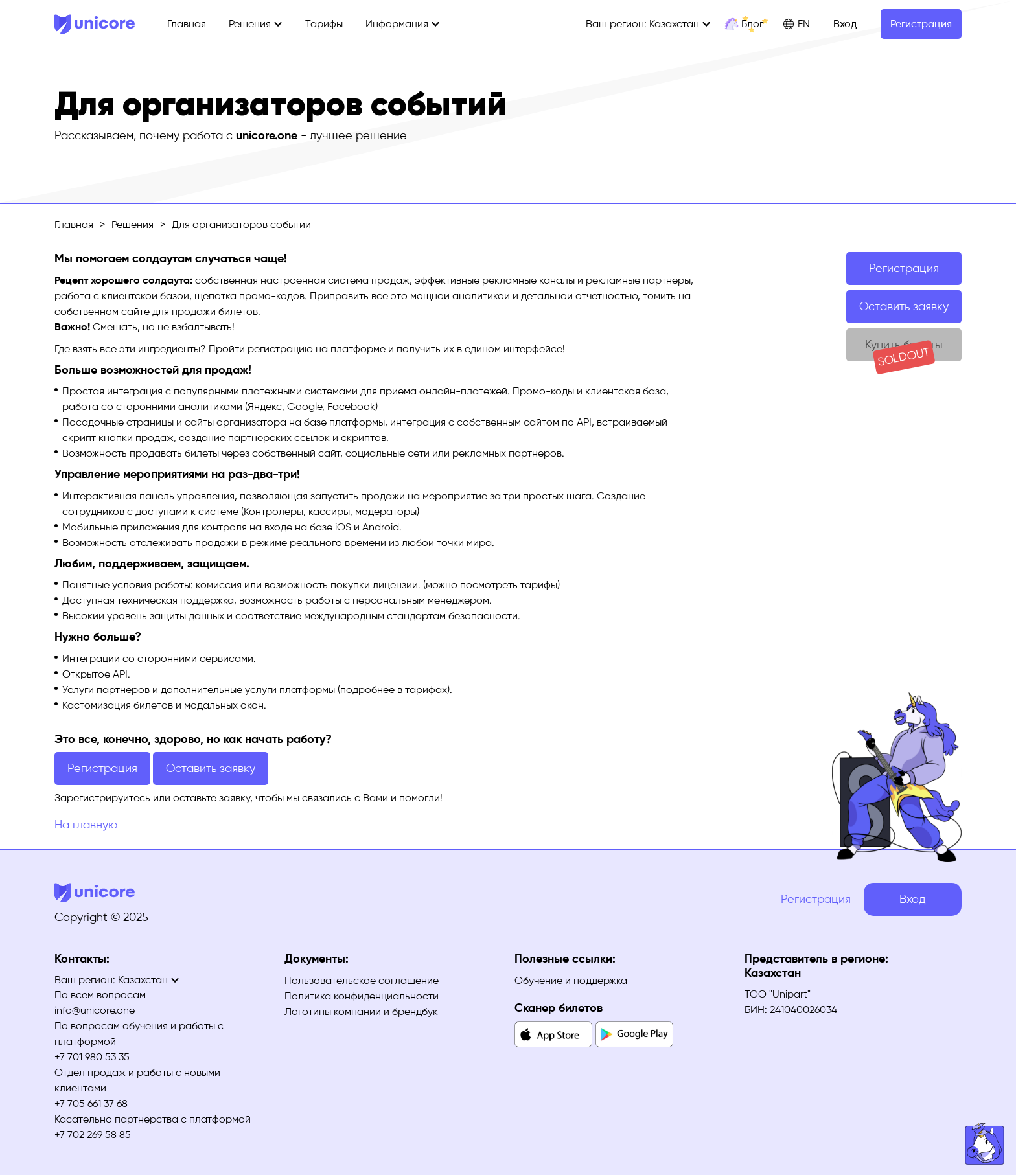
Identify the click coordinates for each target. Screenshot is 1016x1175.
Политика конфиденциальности (361, 996)
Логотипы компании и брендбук (361, 1011)
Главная (186, 23)
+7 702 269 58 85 (92, 1134)
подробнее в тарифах (393, 689)
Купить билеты (904, 349)
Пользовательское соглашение (361, 980)
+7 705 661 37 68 (91, 1103)
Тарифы (324, 23)
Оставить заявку (904, 306)
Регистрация (921, 23)
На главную (85, 824)
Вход (845, 23)
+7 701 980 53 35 (92, 1057)
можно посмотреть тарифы (491, 584)
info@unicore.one (94, 1010)
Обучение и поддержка (570, 980)
